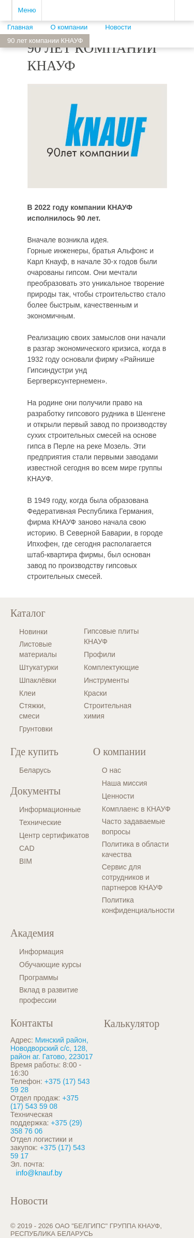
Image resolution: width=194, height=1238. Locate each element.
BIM (25, 861)
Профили (99, 654)
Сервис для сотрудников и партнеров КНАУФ (132, 877)
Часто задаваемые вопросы (134, 826)
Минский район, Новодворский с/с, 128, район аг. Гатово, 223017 (51, 1048)
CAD (27, 848)
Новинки (33, 632)
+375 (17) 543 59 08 (44, 1102)
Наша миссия (124, 783)
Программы (38, 977)
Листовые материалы (38, 649)
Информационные (50, 809)
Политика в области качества (135, 849)
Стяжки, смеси (32, 710)
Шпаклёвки (37, 680)
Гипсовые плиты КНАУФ (111, 636)
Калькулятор (131, 1023)
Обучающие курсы (50, 964)
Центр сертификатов (54, 835)
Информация (41, 951)
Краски (95, 693)
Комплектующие (111, 667)
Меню (27, 10)
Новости (29, 1200)
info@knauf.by (39, 1173)
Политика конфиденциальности (138, 905)
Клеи (27, 693)
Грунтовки (36, 729)
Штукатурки (38, 667)
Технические (40, 822)
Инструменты (106, 680)
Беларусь (35, 770)
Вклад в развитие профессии (48, 995)
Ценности (118, 796)
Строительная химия (107, 710)
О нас (111, 770)
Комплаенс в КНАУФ (136, 809)
